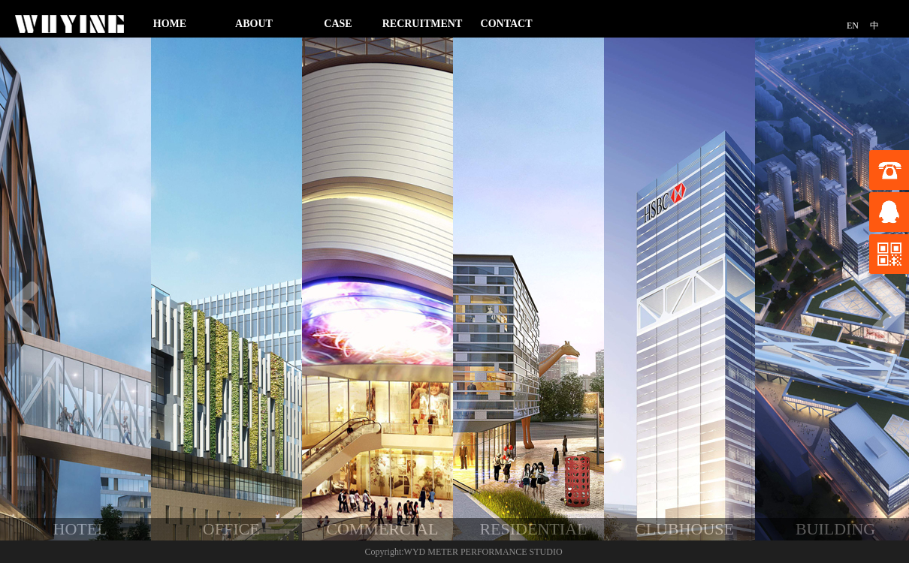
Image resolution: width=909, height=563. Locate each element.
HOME (169, 23)
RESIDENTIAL (533, 528)
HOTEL (80, 528)
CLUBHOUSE (684, 528)
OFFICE (231, 528)
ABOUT (254, 23)
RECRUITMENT (422, 23)
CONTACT (507, 23)
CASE (338, 23)
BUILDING (835, 528)
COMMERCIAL (382, 528)
